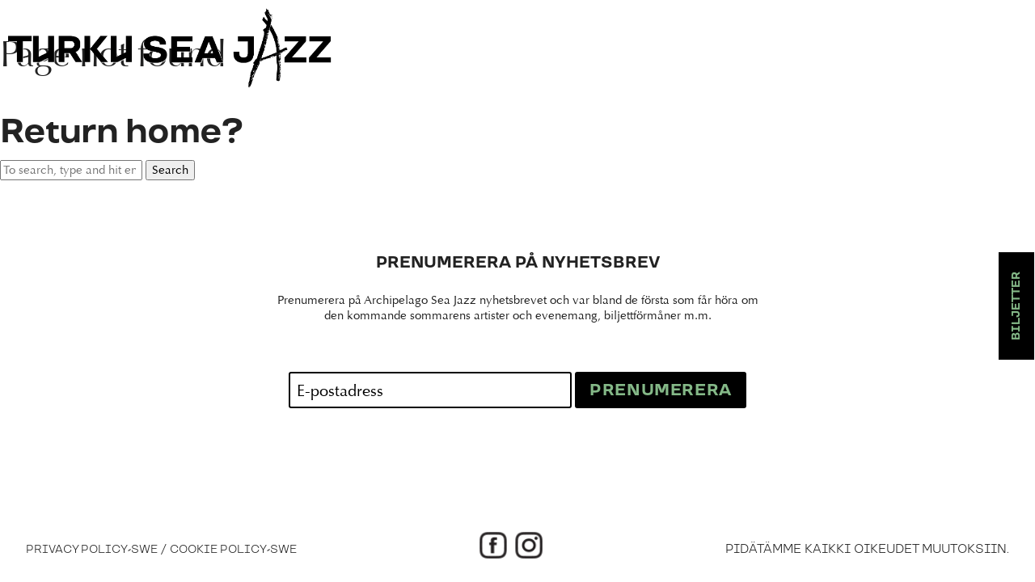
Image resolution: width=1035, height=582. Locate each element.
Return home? (121, 132)
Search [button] (170, 170)
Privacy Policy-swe (92, 549)
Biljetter (1016, 306)
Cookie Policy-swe (233, 549)
